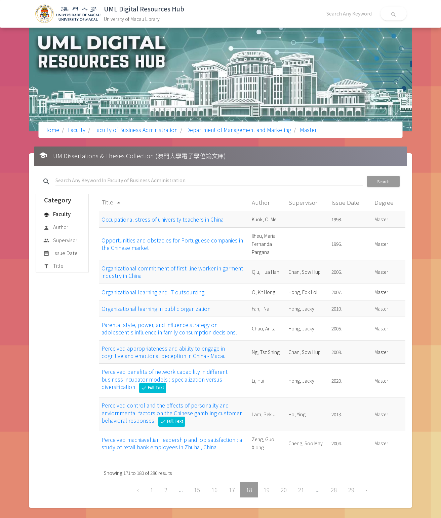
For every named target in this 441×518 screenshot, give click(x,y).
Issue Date (60, 253)
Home (51, 130)
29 (351, 490)
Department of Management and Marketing (238, 130)
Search (383, 181)
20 (284, 490)
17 (232, 490)
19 (267, 490)
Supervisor (60, 240)
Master (307, 130)
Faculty (76, 130)
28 (334, 490)
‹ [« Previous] (138, 490)
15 (197, 490)
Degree (384, 202)
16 (214, 490)
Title (53, 266)
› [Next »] (366, 490)
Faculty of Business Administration (135, 130)
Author (55, 227)
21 (301, 490)
